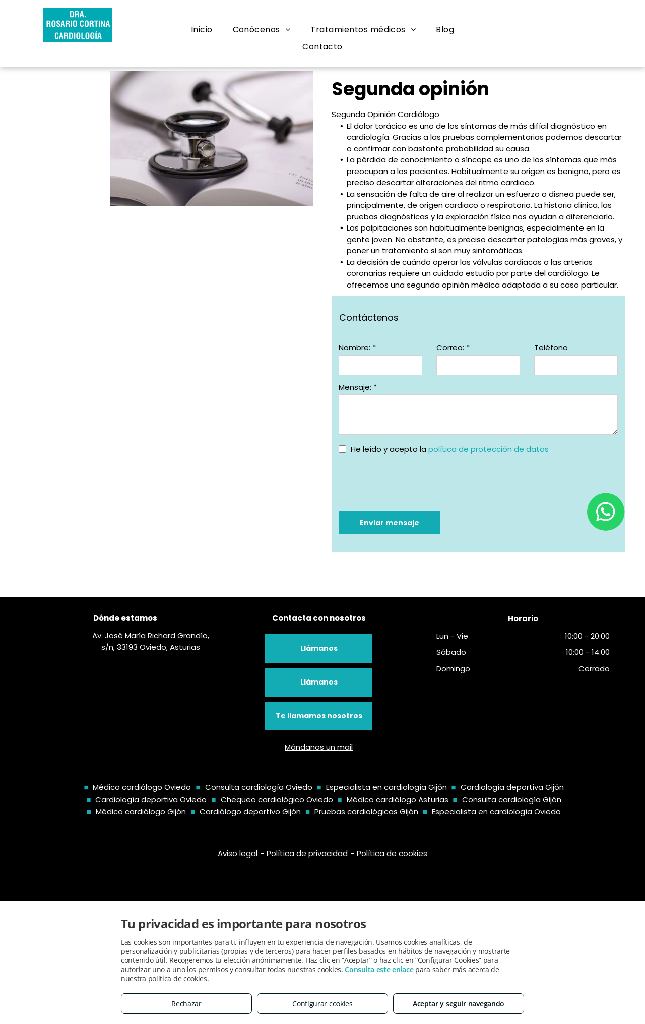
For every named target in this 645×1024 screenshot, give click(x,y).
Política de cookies (392, 853)
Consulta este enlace (379, 969)
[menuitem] (202, 29)
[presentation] (415, 481)
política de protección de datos (488, 449)
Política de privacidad (307, 853)
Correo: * (453, 347)
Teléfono (551, 347)
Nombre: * (357, 347)
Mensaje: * (358, 387)
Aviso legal (237, 853)
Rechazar (186, 1003)
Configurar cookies (322, 1003)
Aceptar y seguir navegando (458, 1003)
